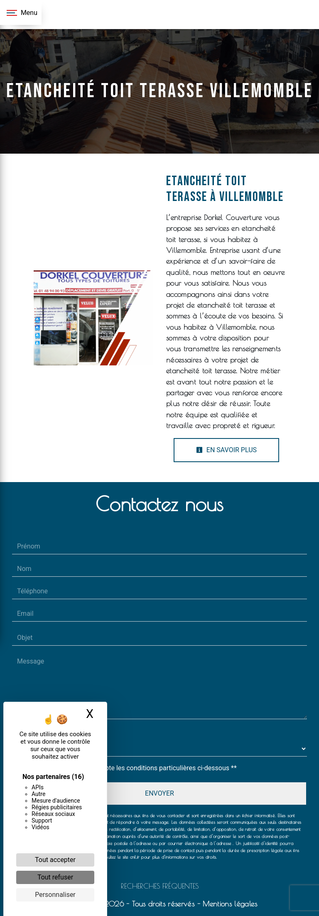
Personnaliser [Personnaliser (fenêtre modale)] (55, 895)
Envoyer (159, 793)
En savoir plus (226, 450)
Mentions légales (228, 903)
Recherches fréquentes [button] (160, 886)
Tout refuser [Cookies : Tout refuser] (55, 877)
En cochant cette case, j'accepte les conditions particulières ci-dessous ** (128, 768)
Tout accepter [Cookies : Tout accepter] (55, 860)
